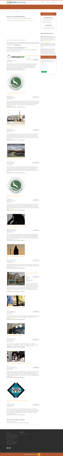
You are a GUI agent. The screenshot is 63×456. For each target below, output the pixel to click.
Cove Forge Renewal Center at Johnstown (16, 93)
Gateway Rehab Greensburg (32, 55)
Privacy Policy (9, 444)
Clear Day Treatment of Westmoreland (16, 256)
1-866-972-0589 (28, 18)
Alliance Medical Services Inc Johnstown (16, 125)
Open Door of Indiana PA (32, 272)
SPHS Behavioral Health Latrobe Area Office (17, 400)
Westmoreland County (29, 20)
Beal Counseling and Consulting (14, 158)
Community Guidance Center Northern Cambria (18, 363)
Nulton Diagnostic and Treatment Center (16, 307)
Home (8, 10)
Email (26, 57)
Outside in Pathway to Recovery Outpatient (17, 226)
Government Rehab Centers (25, 434)
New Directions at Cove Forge (13, 196)
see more (25, 68)
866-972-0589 (48, 25)
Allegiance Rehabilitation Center (14, 335)
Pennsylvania (12, 10)
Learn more (35, 59)
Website (29, 57)
